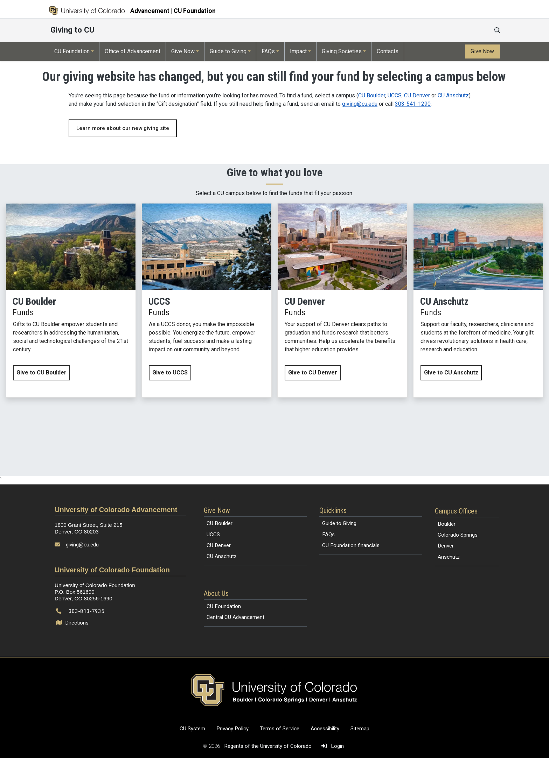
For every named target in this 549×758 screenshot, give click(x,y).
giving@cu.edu (359, 104)
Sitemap (359, 728)
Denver (446, 546)
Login (331, 746)
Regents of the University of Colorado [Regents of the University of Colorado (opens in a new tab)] (268, 746)
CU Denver (417, 95)
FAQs (268, 51)
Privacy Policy (232, 728)
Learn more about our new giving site (122, 128)
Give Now (183, 51)
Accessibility (325, 728)
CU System (192, 728)
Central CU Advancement (235, 617)
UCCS (395, 95)
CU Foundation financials (351, 545)
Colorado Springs (458, 535)
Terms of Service (279, 728)
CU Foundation (72, 51)
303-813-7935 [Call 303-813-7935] (86, 611)
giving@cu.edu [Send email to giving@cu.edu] (82, 545)
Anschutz (449, 557)
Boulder (447, 524)
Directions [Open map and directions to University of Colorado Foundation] (73, 623)
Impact (298, 51)
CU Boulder (371, 95)
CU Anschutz (453, 95)
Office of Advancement (132, 51)
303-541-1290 (413, 104)
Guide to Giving (228, 51)
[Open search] (497, 30)
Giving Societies (342, 51)
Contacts (387, 51)
